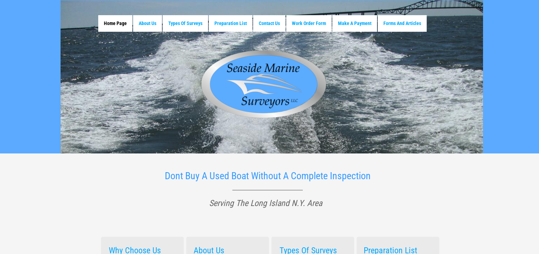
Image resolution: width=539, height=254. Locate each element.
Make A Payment (354, 23)
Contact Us (269, 23)
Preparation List (230, 23)
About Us (147, 23)
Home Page (115, 23)
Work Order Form (309, 23)
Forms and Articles (402, 23)
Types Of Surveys (185, 23)
